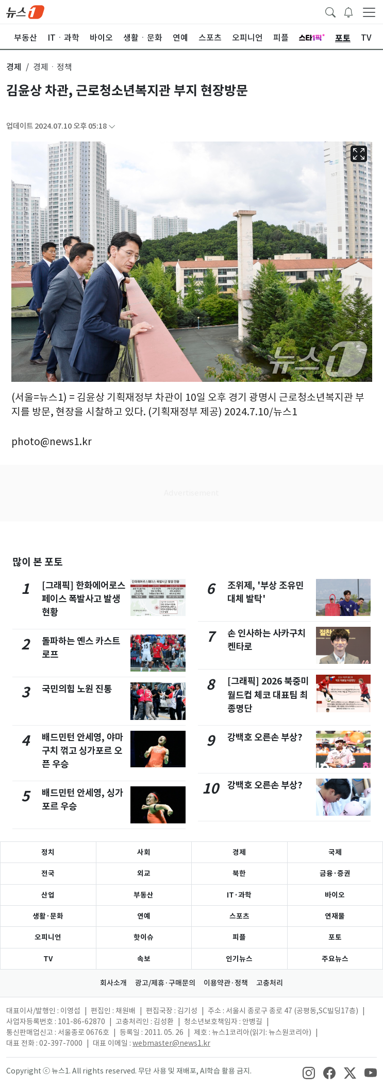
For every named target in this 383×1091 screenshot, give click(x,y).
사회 (144, 852)
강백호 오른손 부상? (265, 737)
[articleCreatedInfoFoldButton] (111, 126)
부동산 (144, 895)
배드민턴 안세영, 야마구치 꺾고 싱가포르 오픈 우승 (82, 750)
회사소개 (113, 983)
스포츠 (239, 916)
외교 (144, 873)
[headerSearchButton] (330, 11)
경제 (239, 852)
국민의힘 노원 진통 (77, 689)
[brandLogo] (25, 11)
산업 (48, 895)
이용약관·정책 (226, 983)
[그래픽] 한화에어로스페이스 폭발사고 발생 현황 (83, 599)
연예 (144, 916)
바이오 (335, 895)
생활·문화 (47, 916)
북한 (239, 873)
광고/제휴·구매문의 (165, 983)
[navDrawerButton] (369, 12)
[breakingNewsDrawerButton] (348, 11)
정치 (48, 852)
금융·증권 (335, 873)
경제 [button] (14, 67)
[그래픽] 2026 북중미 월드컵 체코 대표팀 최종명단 (268, 694)
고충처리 (269, 983)
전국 (48, 873)
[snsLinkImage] (309, 1072)
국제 (335, 852)
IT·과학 (239, 895)
